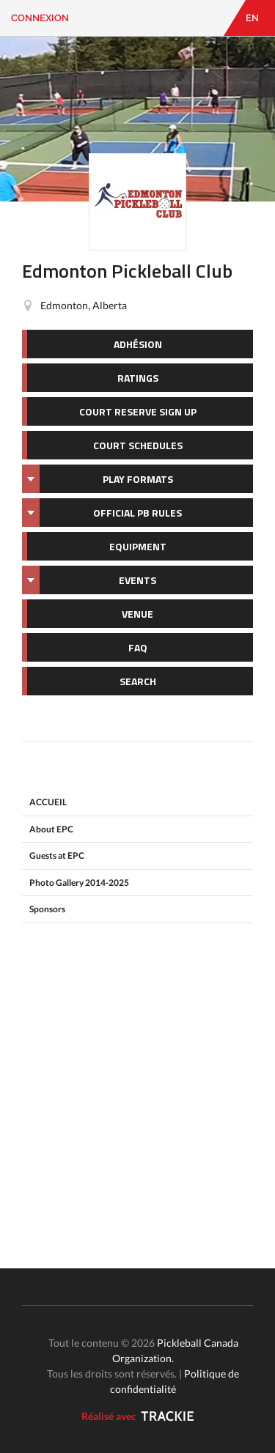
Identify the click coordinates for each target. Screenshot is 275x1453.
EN (252, 17)
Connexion (40, 17)
